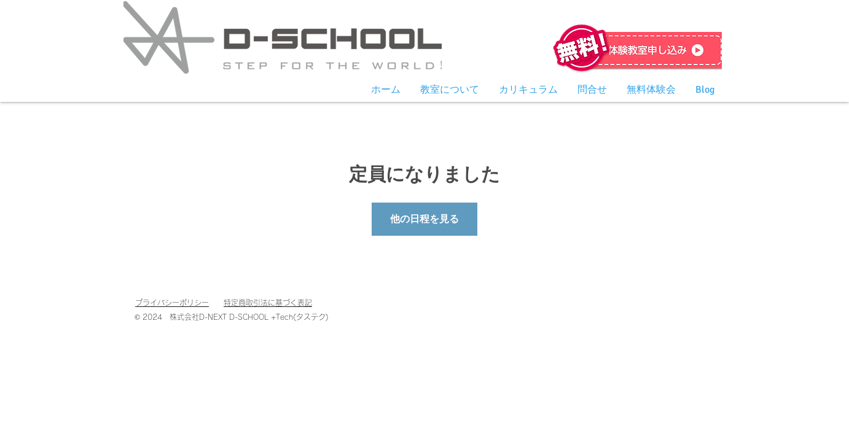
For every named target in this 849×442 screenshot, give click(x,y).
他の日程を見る (424, 219)
